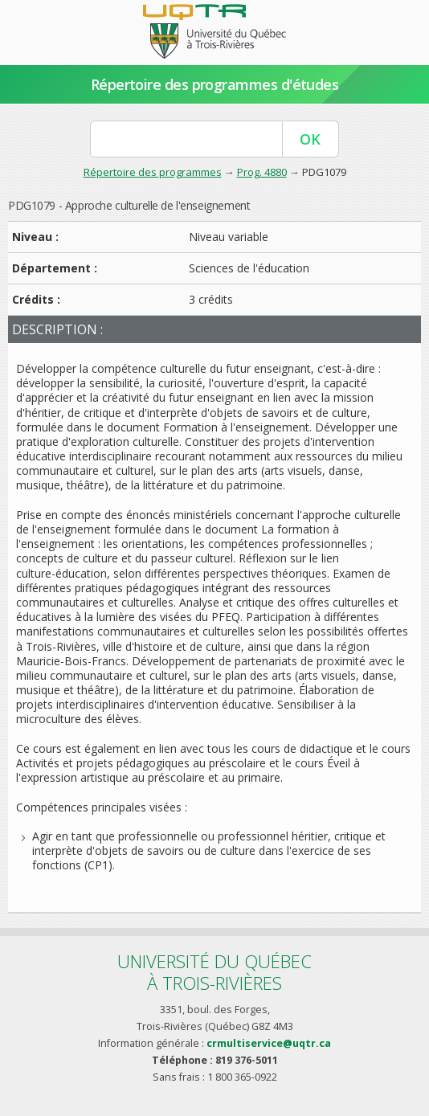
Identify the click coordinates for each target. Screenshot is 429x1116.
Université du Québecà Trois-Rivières (214, 972)
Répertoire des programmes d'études (215, 84)
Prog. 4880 (262, 172)
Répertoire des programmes (153, 172)
